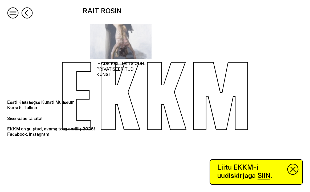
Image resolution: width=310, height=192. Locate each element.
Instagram (39, 134)
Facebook (17, 134)
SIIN (264, 175)
